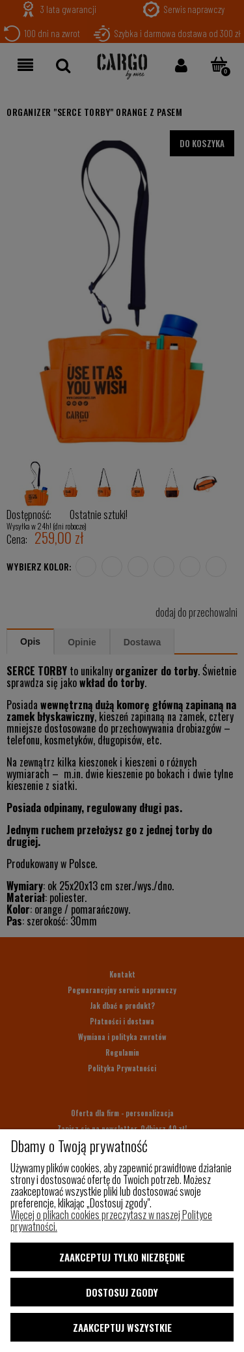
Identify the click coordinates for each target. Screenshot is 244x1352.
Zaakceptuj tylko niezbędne (122, 1257)
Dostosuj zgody (122, 1292)
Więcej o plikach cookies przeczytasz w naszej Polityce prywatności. (111, 1220)
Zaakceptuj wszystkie (122, 1327)
